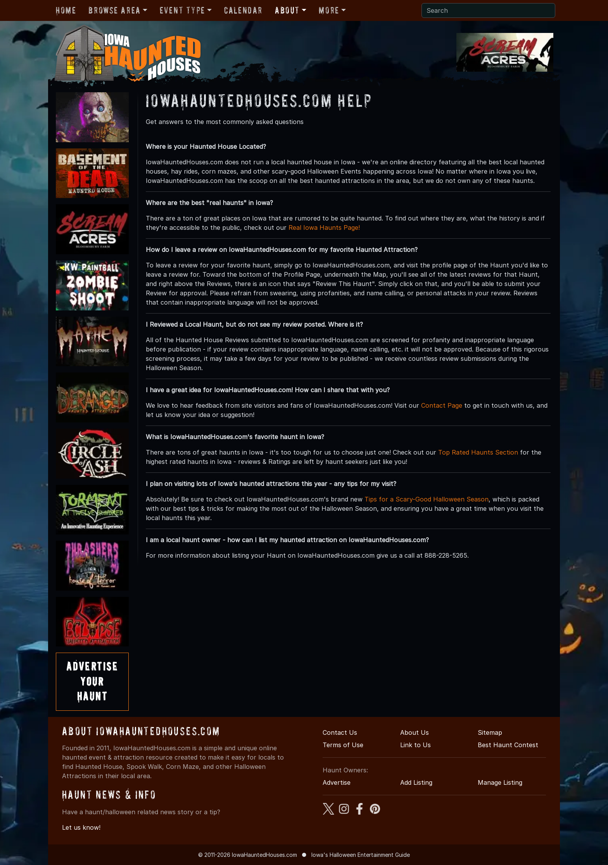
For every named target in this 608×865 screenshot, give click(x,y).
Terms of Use (343, 745)
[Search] (488, 10)
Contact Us (340, 732)
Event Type (182, 10)
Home (66, 10)
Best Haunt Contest (508, 745)
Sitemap (490, 732)
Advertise (337, 782)
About (287, 10)
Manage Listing (500, 782)
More (329, 10)
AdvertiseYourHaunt (92, 681)
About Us (414, 732)
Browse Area (114, 10)
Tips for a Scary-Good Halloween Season (426, 499)
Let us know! (81, 827)
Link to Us (415, 745)
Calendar (243, 10)
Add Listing (416, 782)
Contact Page (441, 405)
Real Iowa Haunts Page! (324, 227)
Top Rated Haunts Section (478, 452)
